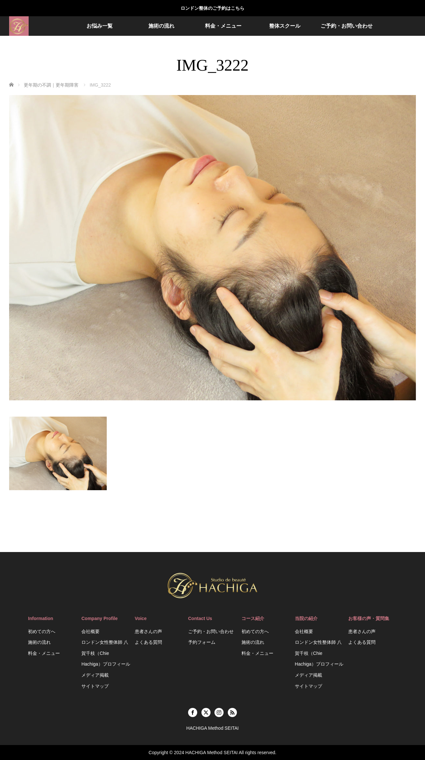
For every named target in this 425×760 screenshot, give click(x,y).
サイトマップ (95, 686)
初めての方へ (41, 631)
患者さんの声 (148, 631)
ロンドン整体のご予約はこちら (212, 8)
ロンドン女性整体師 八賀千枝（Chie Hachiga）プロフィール (105, 653)
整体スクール (284, 26)
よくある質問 (148, 642)
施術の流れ (161, 26)
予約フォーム (201, 642)
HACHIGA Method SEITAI (211, 752)
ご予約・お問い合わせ (347, 26)
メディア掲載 (95, 675)
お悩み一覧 (100, 26)
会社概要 (90, 631)
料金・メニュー (223, 26)
